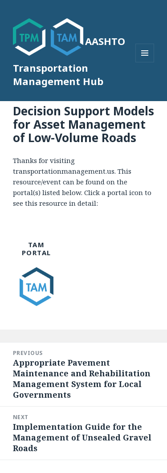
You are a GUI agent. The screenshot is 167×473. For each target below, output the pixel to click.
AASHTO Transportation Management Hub (69, 61)
